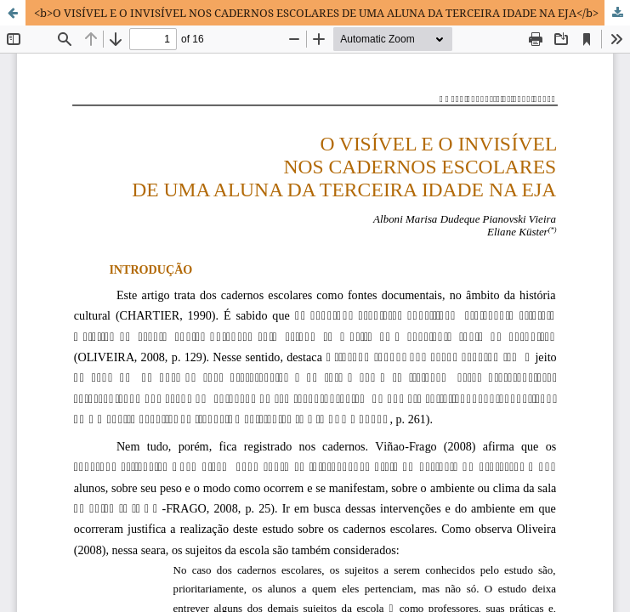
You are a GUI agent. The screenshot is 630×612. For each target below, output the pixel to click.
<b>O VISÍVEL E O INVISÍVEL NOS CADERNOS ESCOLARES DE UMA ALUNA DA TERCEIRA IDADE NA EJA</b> (316, 12)
